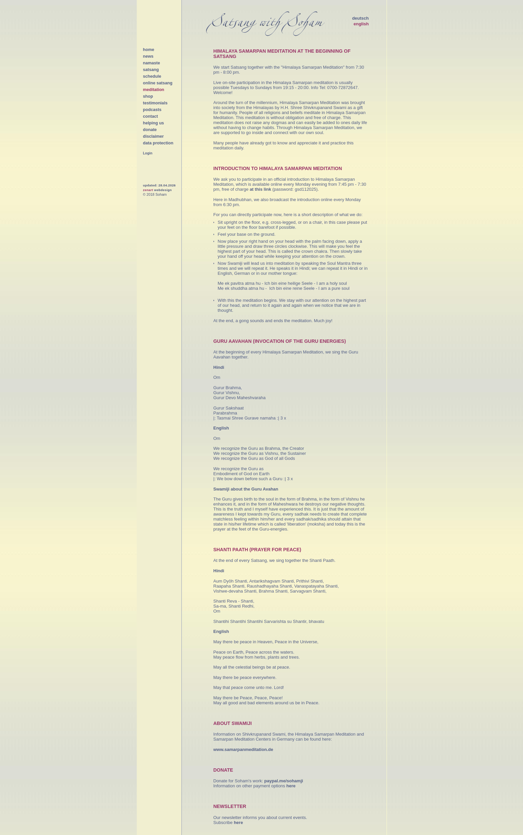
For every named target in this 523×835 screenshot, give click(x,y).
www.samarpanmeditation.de (243, 749)
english (361, 23)
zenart (148, 190)
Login (147, 153)
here (290, 785)
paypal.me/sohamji (283, 780)
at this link (260, 189)
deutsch (360, 18)
